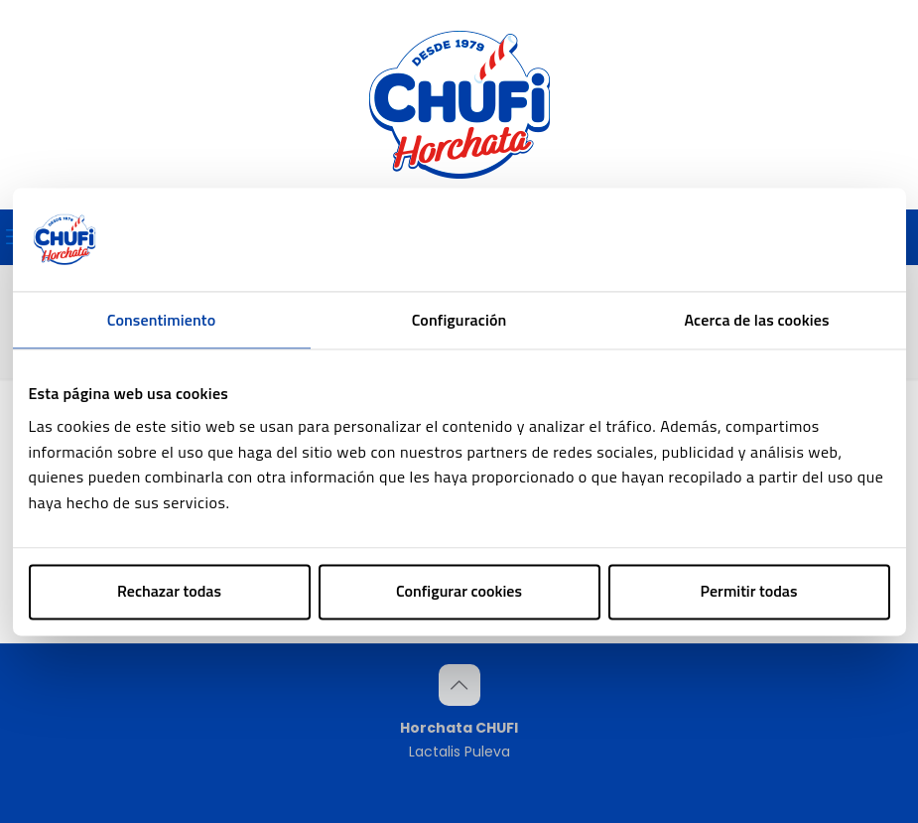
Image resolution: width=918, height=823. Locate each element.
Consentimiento (161, 320)
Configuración (459, 320)
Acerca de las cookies (756, 320)
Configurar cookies (459, 592)
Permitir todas (749, 592)
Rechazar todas (169, 592)
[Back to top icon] (459, 685)
